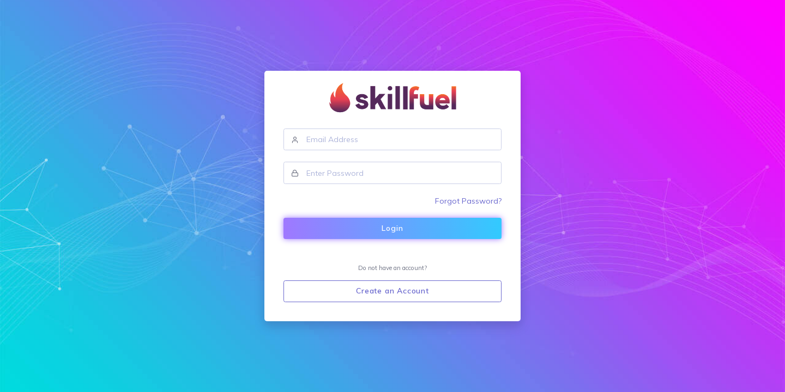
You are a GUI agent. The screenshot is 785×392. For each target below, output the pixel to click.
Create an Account (392, 291)
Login (392, 228)
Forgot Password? (468, 201)
